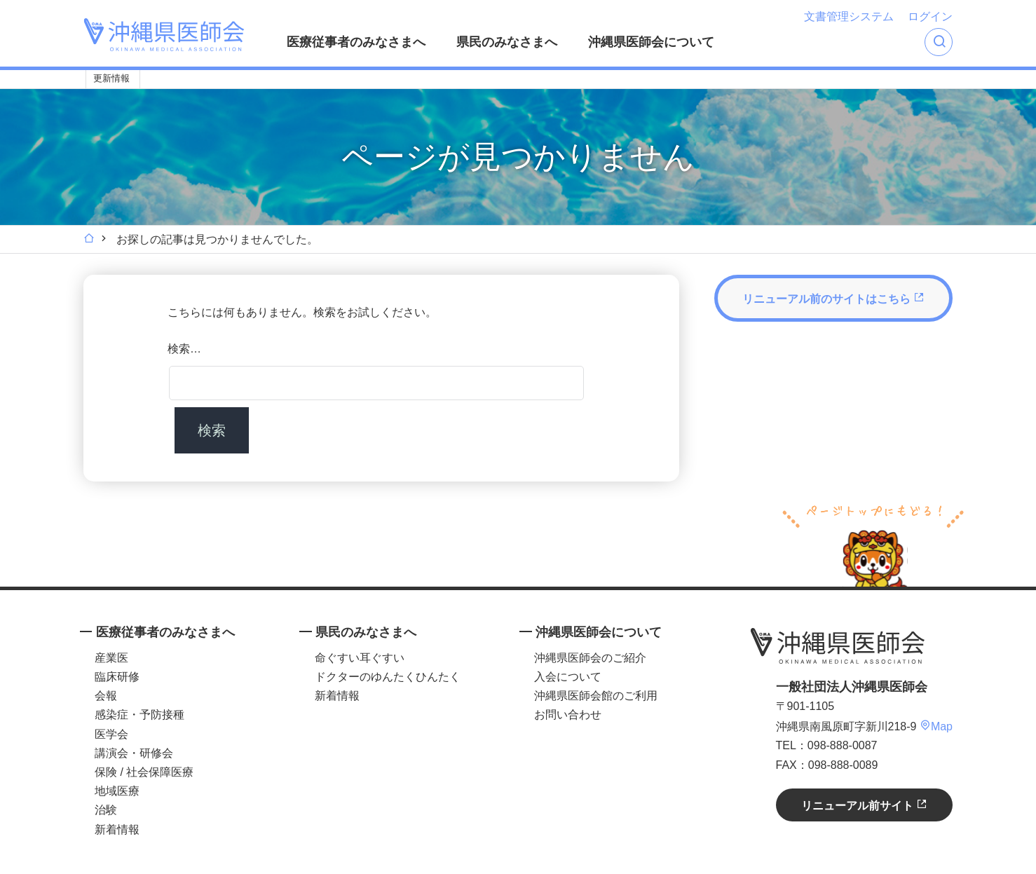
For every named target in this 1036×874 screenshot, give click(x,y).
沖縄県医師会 (837, 646)
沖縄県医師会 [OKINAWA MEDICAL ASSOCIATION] (164, 34)
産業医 (111, 658)
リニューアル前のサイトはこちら (833, 298)
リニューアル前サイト (864, 805)
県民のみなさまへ (506, 42)
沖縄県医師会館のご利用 (595, 696)
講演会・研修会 (134, 753)
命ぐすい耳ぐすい (359, 658)
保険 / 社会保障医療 (144, 772)
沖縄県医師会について (651, 42)
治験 (106, 810)
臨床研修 (117, 677)
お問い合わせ (567, 715)
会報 (106, 696)
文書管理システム (849, 16)
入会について (567, 677)
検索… (184, 349)
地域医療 (117, 791)
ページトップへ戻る (873, 544)
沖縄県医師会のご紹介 (590, 658)
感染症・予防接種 (139, 715)
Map (936, 726)
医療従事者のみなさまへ (356, 42)
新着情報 (117, 829)
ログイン (930, 16)
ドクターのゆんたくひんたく (388, 677)
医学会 (111, 734)
